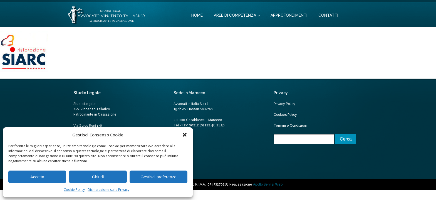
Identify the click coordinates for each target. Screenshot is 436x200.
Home (197, 15)
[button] (184, 135)
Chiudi (98, 176)
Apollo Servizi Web (268, 184)
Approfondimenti (289, 15)
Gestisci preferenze (158, 176)
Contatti (328, 15)
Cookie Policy (74, 189)
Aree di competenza (235, 15)
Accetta (37, 176)
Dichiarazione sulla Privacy (108, 189)
